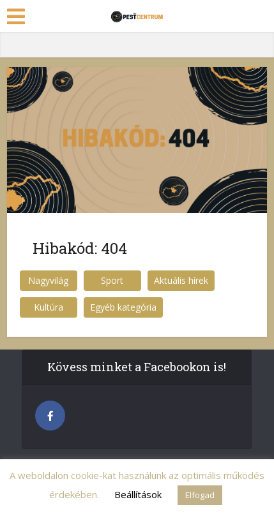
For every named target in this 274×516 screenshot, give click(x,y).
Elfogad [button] (200, 495)
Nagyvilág (48, 280)
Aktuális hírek (181, 280)
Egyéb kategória (123, 307)
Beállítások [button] (138, 494)
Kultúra (48, 307)
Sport (112, 280)
